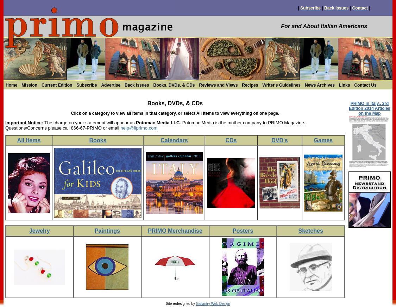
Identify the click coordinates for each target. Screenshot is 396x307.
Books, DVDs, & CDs (174, 85)
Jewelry (39, 231)
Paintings (107, 231)
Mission (29, 85)
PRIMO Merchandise (175, 231)
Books (98, 140)
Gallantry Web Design (213, 304)
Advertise (110, 85)
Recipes (250, 85)
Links (344, 85)
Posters (243, 231)
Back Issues (137, 85)
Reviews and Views (218, 85)
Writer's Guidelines (281, 85)
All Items (29, 140)
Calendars (174, 140)
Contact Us (365, 85)
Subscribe (86, 85)
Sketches (310, 231)
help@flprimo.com (138, 128)
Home (11, 85)
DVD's (279, 140)
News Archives (320, 85)
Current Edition (57, 85)
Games (323, 140)
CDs (231, 140)
